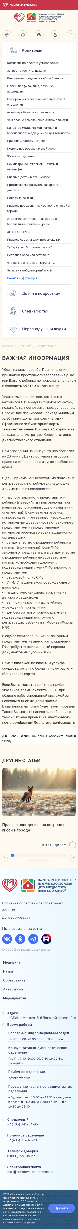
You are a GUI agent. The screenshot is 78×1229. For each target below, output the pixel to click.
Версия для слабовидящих (39, 34)
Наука (8, 971)
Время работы (23, 34)
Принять (61, 1208)
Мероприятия (14, 998)
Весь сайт (71, 34)
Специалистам (27, 311)
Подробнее (29, 1222)
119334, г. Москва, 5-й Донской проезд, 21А (41, 1018)
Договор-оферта (16, 917)
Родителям (24, 50)
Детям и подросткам (33, 293)
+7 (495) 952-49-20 (22, 1140)
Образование (14, 980)
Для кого (24, 346)
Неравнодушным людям (36, 329)
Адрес (6, 34)
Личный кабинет (55, 34)
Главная (7, 346)
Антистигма (13, 989)
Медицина (11, 962)
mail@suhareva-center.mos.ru (30, 1172)
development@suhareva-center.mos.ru (43, 722)
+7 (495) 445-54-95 (22, 1124)
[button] (4, 858)
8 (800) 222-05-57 (21, 1156)
